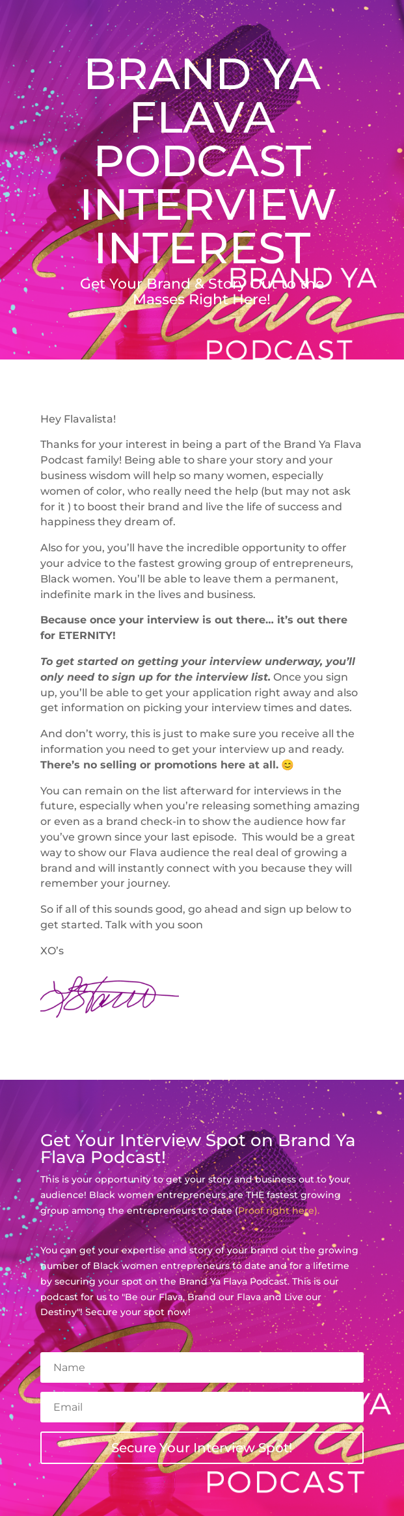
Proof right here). (278, 1210)
